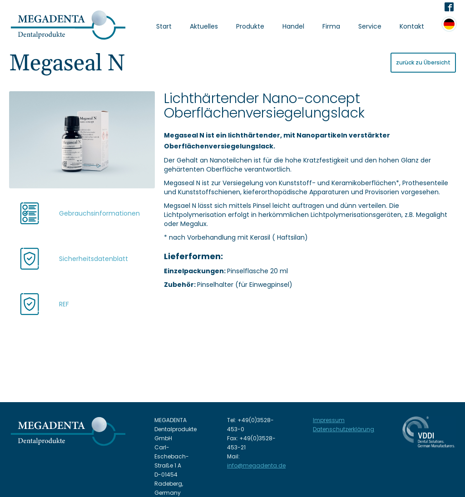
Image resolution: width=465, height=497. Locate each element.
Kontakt (412, 26)
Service (369, 26)
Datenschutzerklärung (343, 429)
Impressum (329, 420)
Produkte (250, 26)
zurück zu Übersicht (423, 62)
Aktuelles (204, 26)
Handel (293, 26)
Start (164, 26)
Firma (331, 26)
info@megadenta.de (256, 465)
